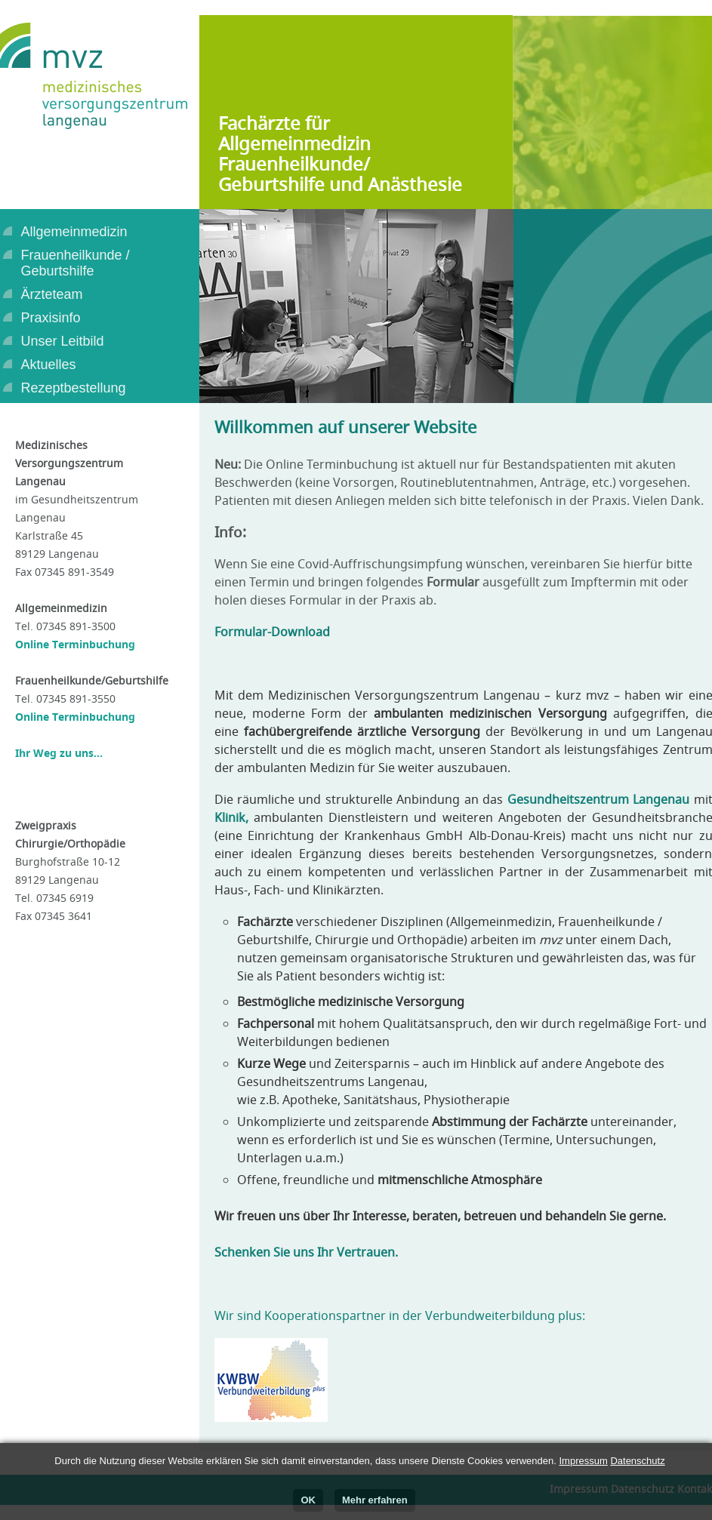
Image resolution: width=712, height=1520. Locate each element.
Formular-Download (272, 631)
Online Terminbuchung (75, 644)
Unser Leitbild (62, 341)
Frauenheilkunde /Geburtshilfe (75, 263)
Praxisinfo (51, 317)
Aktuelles (48, 364)
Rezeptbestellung (73, 387)
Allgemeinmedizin (74, 231)
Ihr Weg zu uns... (59, 753)
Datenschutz (637, 1460)
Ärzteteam (52, 294)
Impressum (583, 1460)
